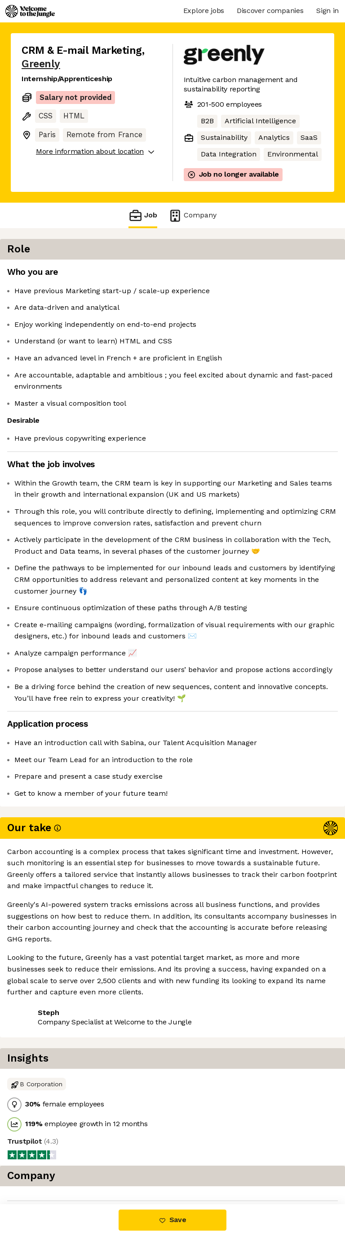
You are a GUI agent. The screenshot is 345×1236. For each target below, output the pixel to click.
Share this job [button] (46, 1149)
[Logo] (30, 11)
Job (142, 215)
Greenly (41, 64)
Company (192, 215)
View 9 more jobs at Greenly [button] (70, 1166)
